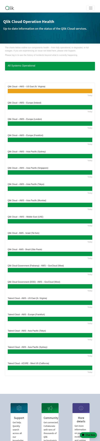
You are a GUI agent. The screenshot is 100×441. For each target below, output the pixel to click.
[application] (87, 435)
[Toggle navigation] (91, 8)
